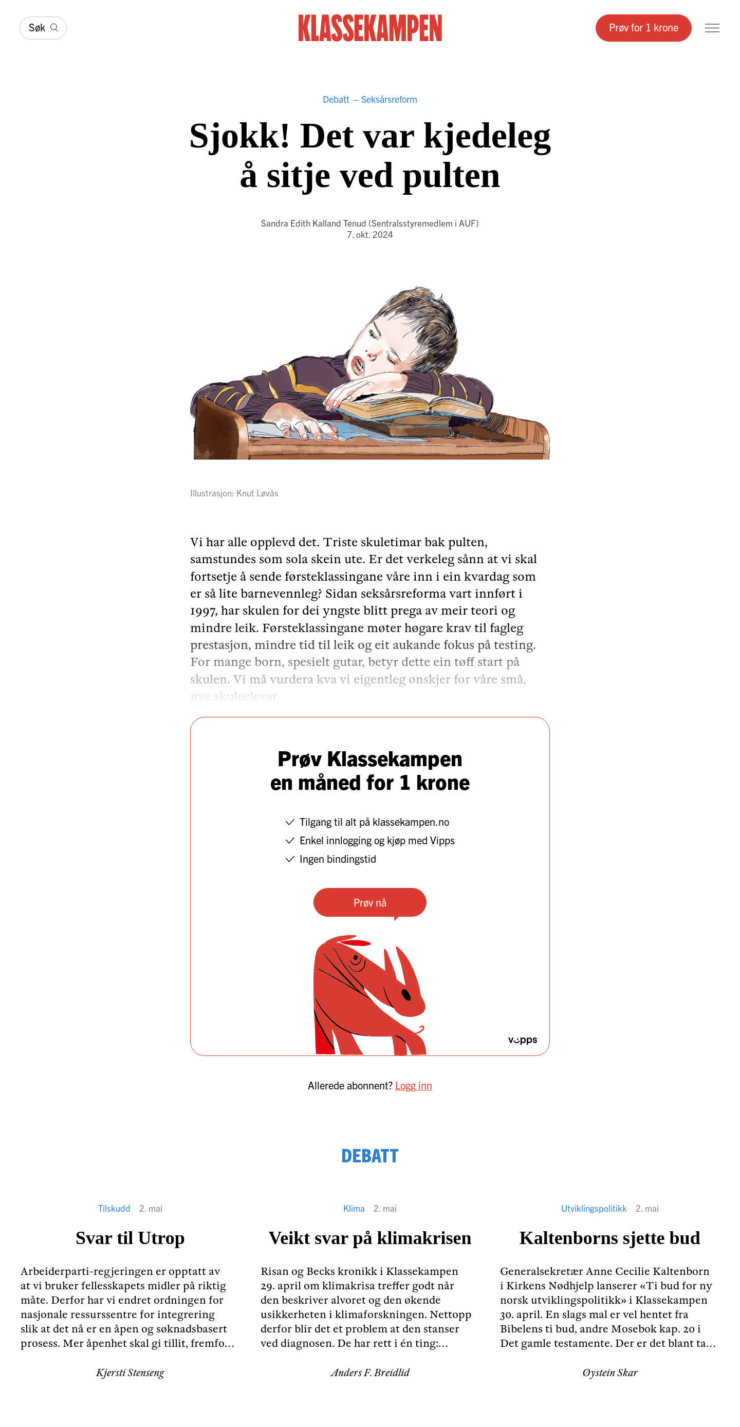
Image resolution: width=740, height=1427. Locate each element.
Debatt (336, 99)
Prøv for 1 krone (643, 27)
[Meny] (712, 28)
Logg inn (413, 1085)
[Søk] (43, 28)
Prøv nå (370, 902)
